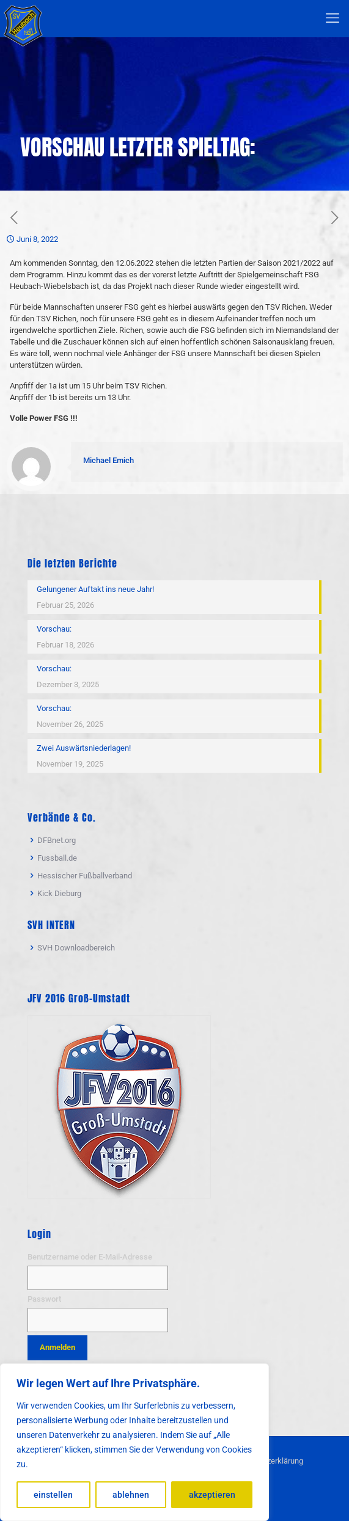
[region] (134, 1442)
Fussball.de (57, 858)
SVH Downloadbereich (76, 947)
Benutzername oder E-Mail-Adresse (90, 1256)
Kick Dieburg (59, 893)
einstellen (53, 1495)
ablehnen (130, 1495)
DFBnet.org (56, 840)
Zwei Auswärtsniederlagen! (84, 748)
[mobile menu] (332, 18)
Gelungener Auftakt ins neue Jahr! (95, 589)
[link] (119, 1106)
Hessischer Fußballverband (84, 875)
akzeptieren (212, 1495)
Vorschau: (54, 628)
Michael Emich (108, 460)
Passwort (44, 1299)
